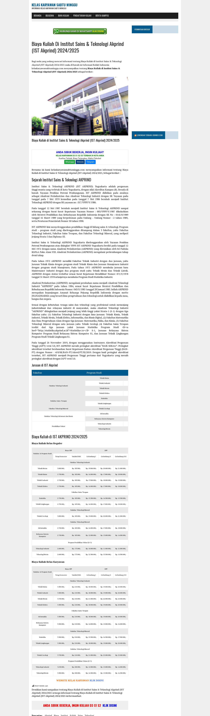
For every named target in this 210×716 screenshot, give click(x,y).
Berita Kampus (96, 15)
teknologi (83, 705)
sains (74, 705)
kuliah (67, 705)
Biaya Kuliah (57, 15)
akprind (42, 705)
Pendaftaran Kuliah (76, 15)
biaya (50, 705)
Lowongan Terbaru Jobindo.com (152, 124)
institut (58, 705)
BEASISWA (44, 15)
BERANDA (31, 15)
